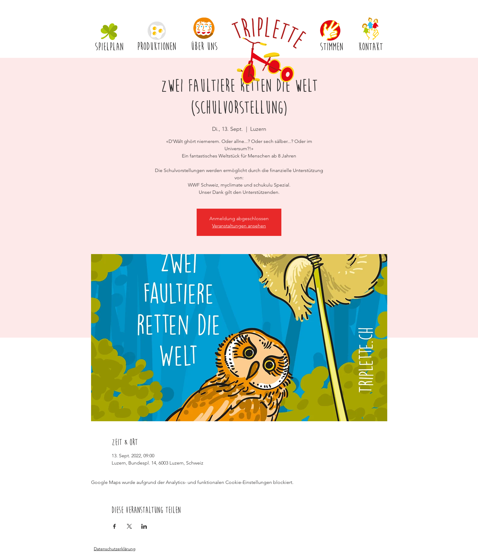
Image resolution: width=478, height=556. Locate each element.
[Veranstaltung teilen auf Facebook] (114, 526)
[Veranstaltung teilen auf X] (129, 526)
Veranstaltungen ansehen (239, 226)
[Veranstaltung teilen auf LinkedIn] (144, 526)
